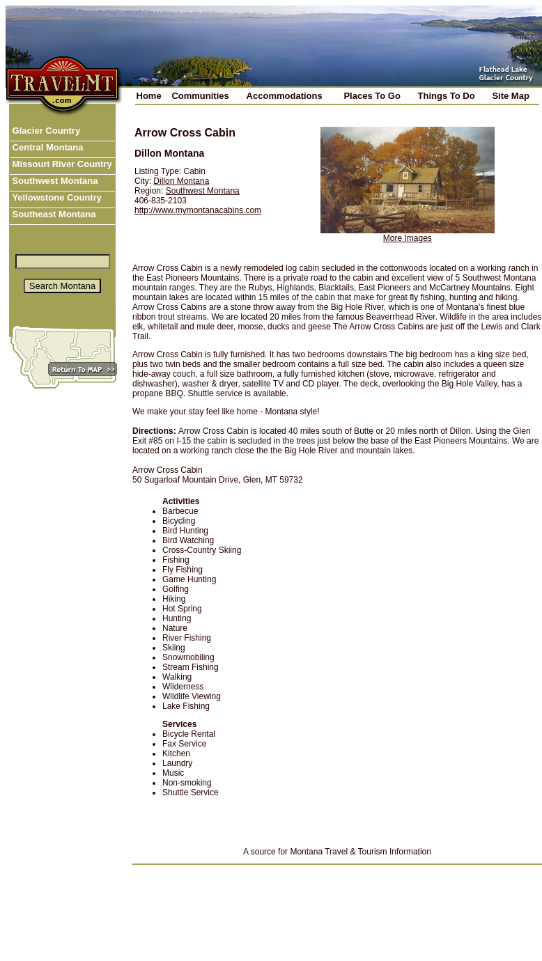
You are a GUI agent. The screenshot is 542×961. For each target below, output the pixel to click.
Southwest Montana (54, 180)
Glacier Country (45, 130)
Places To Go (371, 96)
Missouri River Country (61, 164)
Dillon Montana (181, 181)
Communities (200, 96)
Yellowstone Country (56, 197)
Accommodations (285, 96)
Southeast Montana (53, 214)
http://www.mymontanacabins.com (197, 210)
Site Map (510, 96)
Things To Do (446, 96)
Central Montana (46, 147)
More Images (407, 238)
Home (149, 96)
